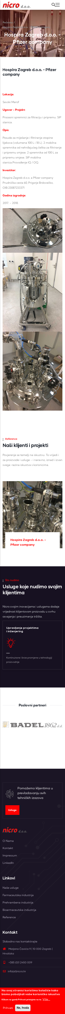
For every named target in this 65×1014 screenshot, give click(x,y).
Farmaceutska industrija (18, 895)
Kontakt (8, 848)
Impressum (10, 855)
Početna (8, 22)
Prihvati (8, 1008)
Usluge (12, 810)
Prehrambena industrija (18, 902)
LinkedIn (8, 862)
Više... (46, 999)
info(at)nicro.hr (14, 971)
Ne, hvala (23, 1007)
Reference (9, 917)
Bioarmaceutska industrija (19, 910)
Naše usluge (11, 887)
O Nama (8, 841)
